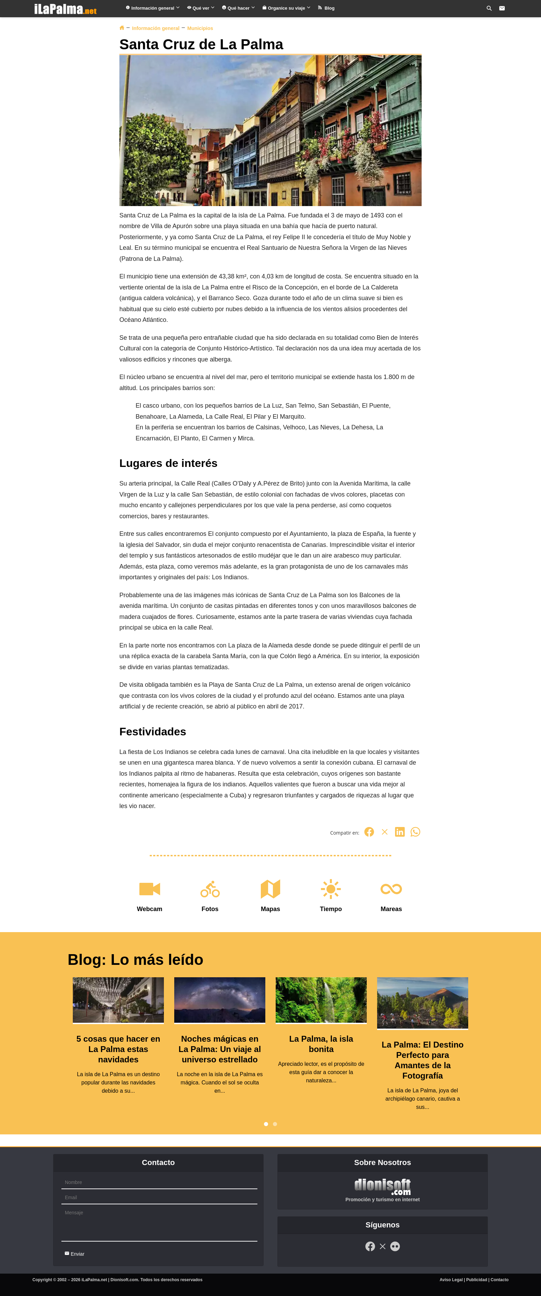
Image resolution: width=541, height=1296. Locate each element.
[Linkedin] (399, 835)
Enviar (75, 1254)
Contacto (500, 1279)
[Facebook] (369, 835)
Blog (326, 8)
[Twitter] (384, 835)
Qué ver (201, 8)
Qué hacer (238, 8)
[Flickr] (395, 1250)
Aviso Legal (451, 1279)
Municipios (200, 28)
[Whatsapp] (415, 835)
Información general (153, 8)
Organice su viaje (286, 8)
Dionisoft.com (124, 1279)
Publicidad (476, 1279)
